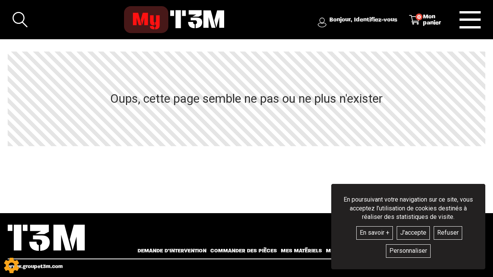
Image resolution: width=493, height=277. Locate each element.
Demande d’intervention (172, 251)
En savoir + (374, 232)
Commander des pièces (243, 251)
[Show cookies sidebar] (11, 265)
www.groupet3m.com (35, 266)
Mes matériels (301, 251)
